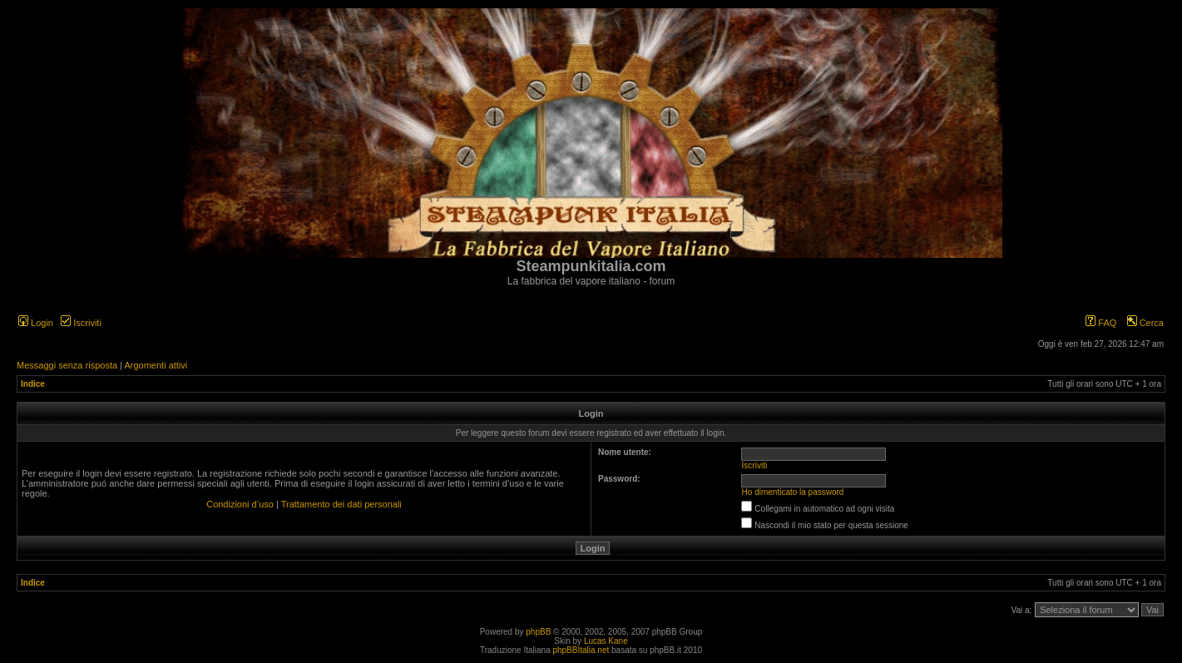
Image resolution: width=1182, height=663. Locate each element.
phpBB (538, 631)
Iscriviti (81, 323)
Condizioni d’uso (240, 504)
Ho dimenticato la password (793, 492)
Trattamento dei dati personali (341, 504)
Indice (33, 383)
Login (35, 323)
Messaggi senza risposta (67, 365)
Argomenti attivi (155, 365)
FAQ (1101, 323)
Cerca (1145, 323)
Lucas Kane (606, 641)
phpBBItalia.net (580, 650)
